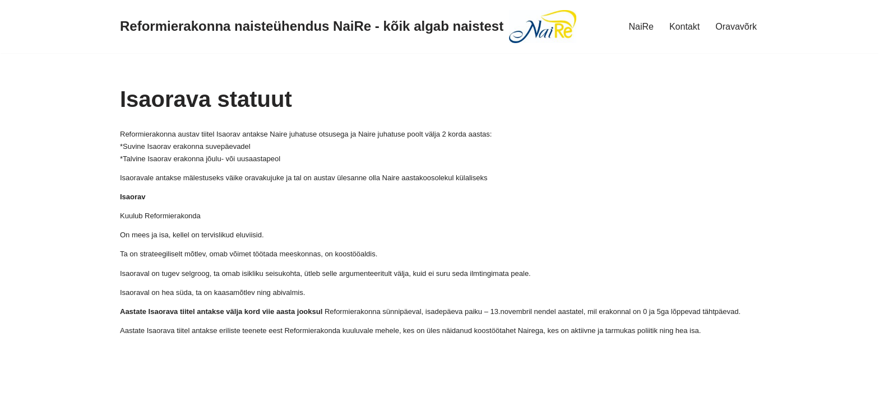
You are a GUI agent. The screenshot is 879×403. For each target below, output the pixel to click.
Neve (18, 388)
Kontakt (684, 26)
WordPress (108, 388)
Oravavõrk (736, 26)
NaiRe (640, 26)
